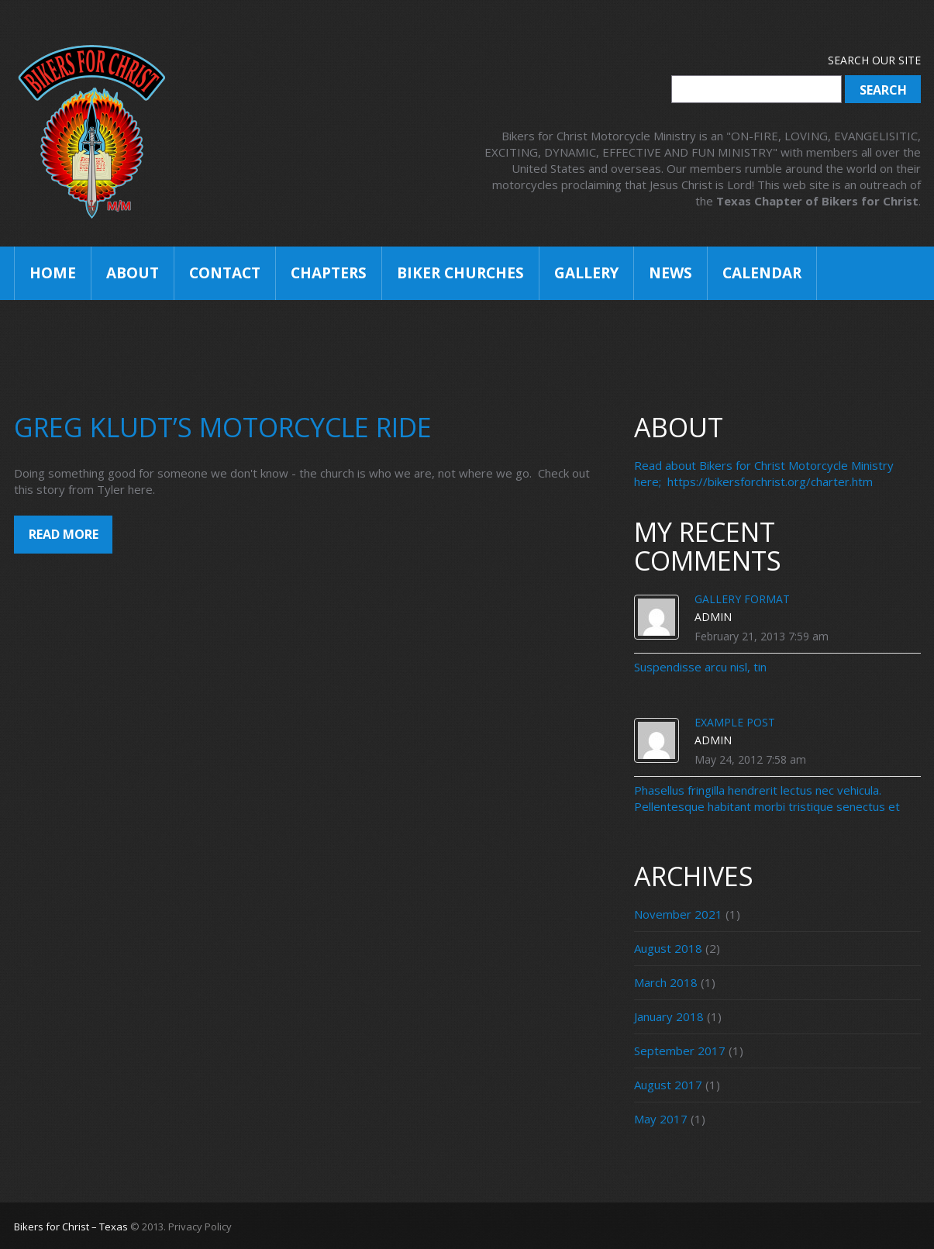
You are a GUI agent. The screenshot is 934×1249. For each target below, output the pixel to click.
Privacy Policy (200, 1226)
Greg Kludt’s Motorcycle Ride (223, 427)
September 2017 (679, 1050)
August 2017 (668, 1084)
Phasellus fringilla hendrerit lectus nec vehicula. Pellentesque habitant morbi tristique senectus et (767, 798)
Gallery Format (742, 599)
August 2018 (668, 948)
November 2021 (678, 914)
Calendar (761, 273)
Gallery (586, 273)
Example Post (734, 722)
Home (52, 273)
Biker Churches (460, 273)
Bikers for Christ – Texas (71, 1226)
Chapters (329, 273)
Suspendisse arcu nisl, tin (700, 667)
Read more (63, 534)
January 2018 (669, 1016)
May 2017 (661, 1119)
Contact (224, 273)
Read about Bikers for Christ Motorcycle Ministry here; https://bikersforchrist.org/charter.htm (764, 473)
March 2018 (666, 982)
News (670, 273)
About (132, 273)
